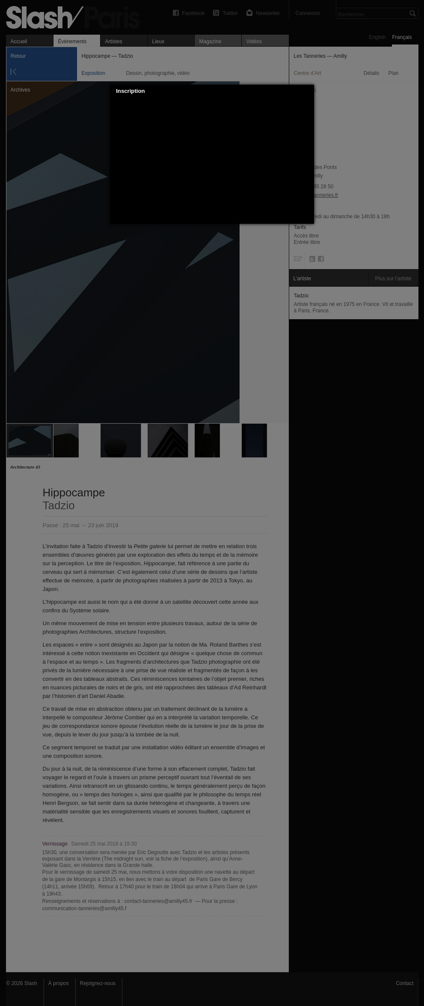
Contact (404, 983)
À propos (58, 983)
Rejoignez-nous (98, 983)
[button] (308, 91)
